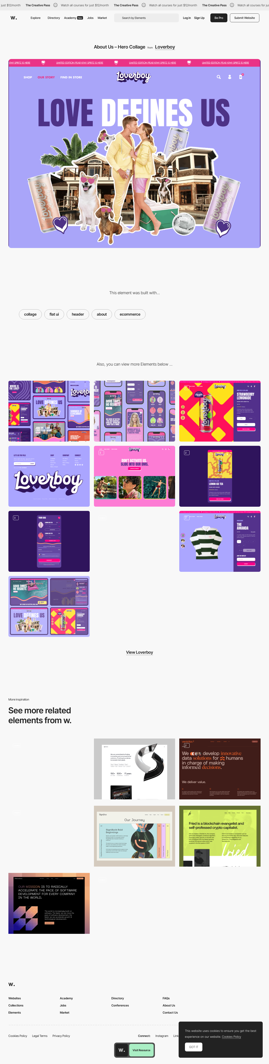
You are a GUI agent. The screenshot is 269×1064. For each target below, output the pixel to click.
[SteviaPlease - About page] (49, 836)
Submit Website (244, 18)
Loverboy (165, 47)
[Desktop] (49, 411)
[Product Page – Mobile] (220, 476)
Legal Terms (39, 1036)
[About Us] (49, 903)
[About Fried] (220, 836)
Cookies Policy (17, 1036)
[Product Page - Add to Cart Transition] (134, 541)
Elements (14, 1012)
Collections (15, 1005)
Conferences (120, 1005)
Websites (14, 998)
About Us (169, 1005)
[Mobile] (134, 411)
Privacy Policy (61, 1036)
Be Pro (219, 18)
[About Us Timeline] (134, 836)
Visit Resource (141, 1050)
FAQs (166, 998)
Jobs (90, 18)
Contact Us (170, 1012)
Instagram (162, 1036)
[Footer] (49, 476)
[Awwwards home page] (121, 1050)
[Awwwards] (14, 18)
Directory (54, 18)
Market (102, 18)
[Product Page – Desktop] (220, 411)
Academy (73, 18)
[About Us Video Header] (49, 769)
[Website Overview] (49, 606)
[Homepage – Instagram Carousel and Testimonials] (134, 476)
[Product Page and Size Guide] (220, 541)
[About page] (220, 769)
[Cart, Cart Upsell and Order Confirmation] (49, 541)
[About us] (134, 769)
